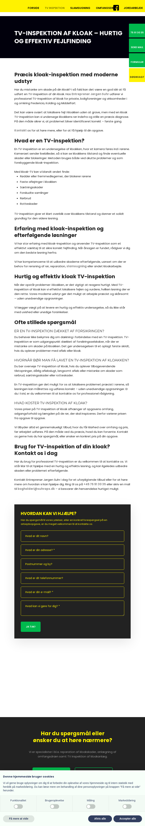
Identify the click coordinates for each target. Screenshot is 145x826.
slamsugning (76, 266)
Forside (33, 8)
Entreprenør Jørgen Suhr (90, 94)
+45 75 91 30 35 (95, 484)
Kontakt (20, 130)
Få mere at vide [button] (18, 818)
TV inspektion (55, 8)
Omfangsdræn (107, 8)
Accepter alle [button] (128, 818)
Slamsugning (80, 8)
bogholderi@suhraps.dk (36, 489)
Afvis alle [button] (100, 818)
